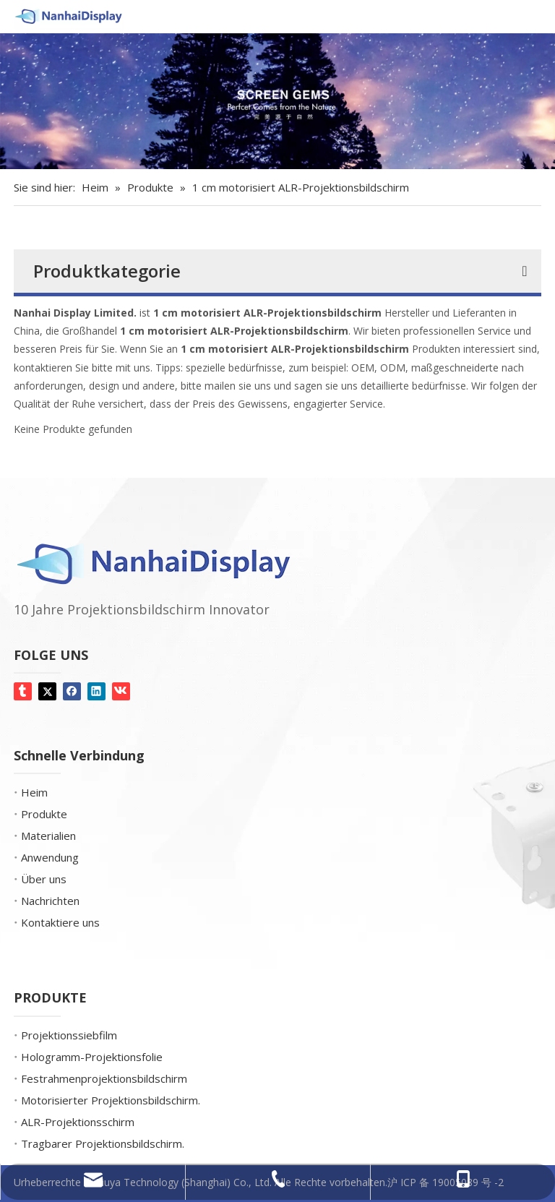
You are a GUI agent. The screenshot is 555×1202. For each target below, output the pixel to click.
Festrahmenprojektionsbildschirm (104, 1078)
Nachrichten (50, 900)
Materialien (48, 835)
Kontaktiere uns (60, 922)
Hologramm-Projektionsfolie (92, 1056)
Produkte (44, 814)
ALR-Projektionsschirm (77, 1122)
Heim (34, 792)
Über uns (43, 879)
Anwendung (50, 857)
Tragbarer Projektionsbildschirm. (102, 1143)
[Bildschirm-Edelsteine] (277, 101)
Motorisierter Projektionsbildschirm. (110, 1100)
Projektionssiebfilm (69, 1035)
